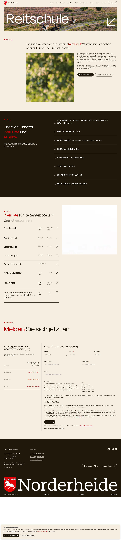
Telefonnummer (86, 361)
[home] (10, 3)
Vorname (71, 351)
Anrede (46, 351)
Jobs (97, 2)
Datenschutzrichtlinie (43, 531)
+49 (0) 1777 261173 (33, 372)
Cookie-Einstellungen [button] (28, 535)
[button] (31, 229)
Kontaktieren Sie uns (104, 75)
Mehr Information (85, 75)
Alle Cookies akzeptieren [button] (11, 535)
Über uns (103, 2)
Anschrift (46, 371)
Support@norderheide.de (86, 425)
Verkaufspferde (84, 2)
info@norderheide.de (81, 416)
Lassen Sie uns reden (99, 466)
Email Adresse (47, 361)
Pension (92, 2)
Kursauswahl (47, 381)
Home (51, 2)
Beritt (76, 2)
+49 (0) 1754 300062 (33, 379)
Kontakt (113, 2)
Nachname (97, 351)
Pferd (83, 382)
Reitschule (69, 2)
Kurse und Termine (60, 2)
